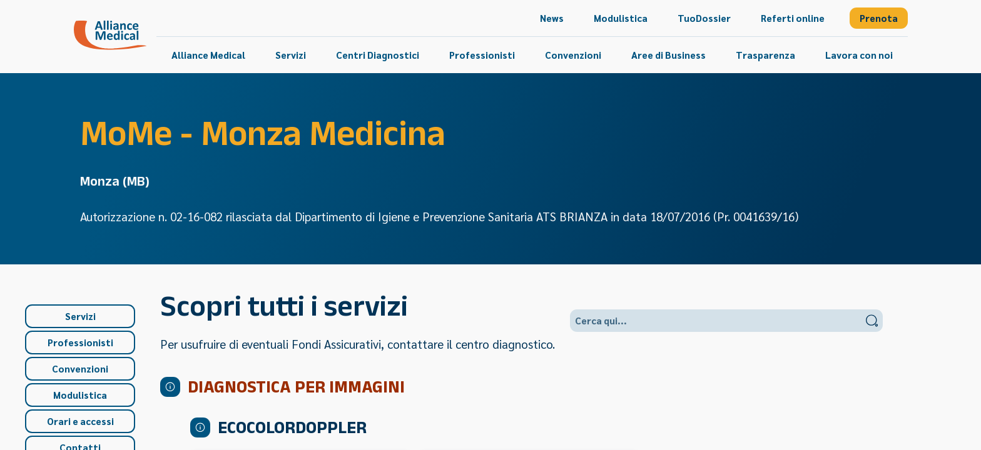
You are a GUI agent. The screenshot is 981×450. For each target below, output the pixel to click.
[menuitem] (552, 18)
